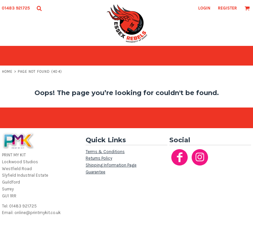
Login (204, 8)
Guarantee (95, 171)
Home (7, 71)
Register (227, 8)
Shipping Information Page (111, 165)
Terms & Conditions (105, 151)
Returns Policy (99, 158)
